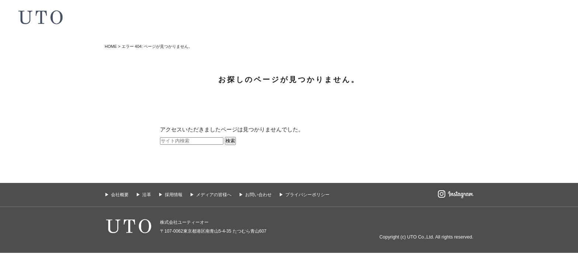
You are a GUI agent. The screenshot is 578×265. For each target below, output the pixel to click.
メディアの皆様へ (213, 194)
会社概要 (120, 194)
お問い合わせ (258, 194)
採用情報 (173, 194)
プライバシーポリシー (307, 194)
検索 (230, 141)
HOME (111, 46)
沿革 (146, 194)
